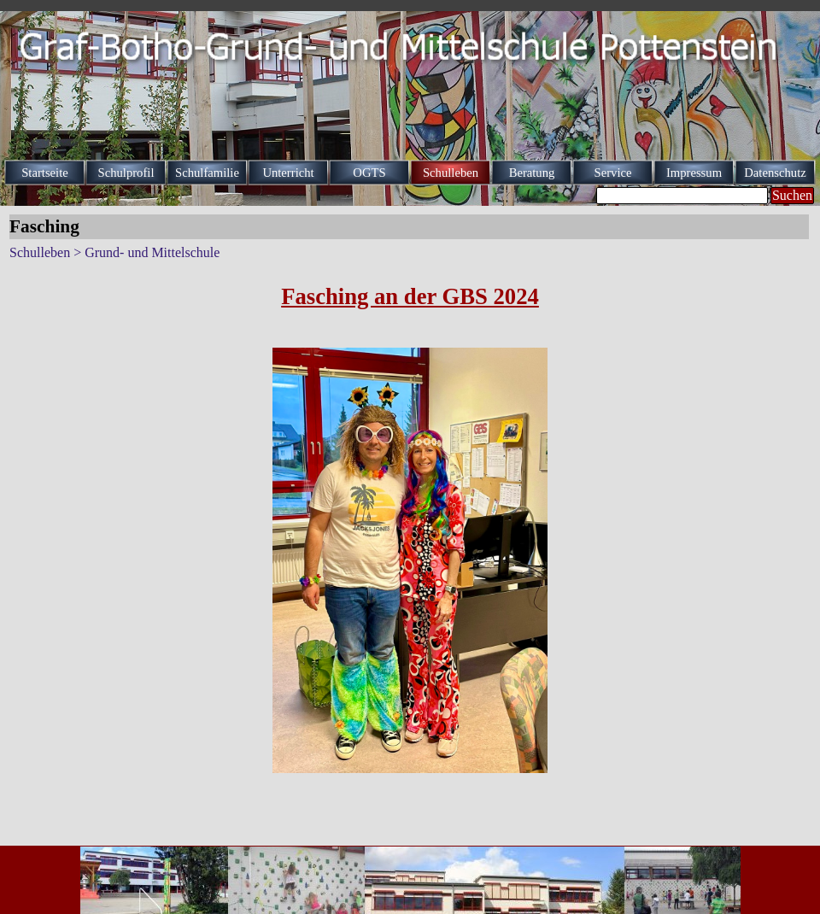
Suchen (792, 195)
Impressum (694, 172)
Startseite (44, 172)
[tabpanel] (410, 296)
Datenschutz (774, 172)
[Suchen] (682, 195)
